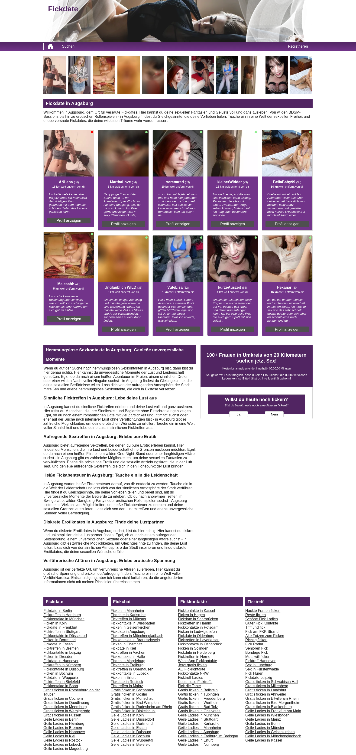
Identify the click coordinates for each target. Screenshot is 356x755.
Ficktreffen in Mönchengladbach (137, 636)
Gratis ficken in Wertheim (198, 703)
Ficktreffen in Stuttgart (61, 632)
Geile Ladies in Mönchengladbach (273, 736)
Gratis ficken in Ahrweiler (265, 694)
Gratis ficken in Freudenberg (201, 698)
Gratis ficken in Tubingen (198, 694)
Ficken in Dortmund (59, 640)
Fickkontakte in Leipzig (62, 652)
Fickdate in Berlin (57, 611)
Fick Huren (254, 673)
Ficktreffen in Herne (194, 657)
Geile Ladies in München (198, 715)
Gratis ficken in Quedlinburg (66, 703)
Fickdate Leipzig (258, 678)
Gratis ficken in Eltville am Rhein (271, 698)
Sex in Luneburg (258, 665)
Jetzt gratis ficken (192, 665)
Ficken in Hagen (191, 615)
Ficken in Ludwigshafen (197, 632)
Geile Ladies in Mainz (263, 719)
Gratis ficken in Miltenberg (266, 686)
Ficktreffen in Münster (128, 619)
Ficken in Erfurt (123, 678)
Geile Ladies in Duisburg (131, 732)
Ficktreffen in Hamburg (62, 615)
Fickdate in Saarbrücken (198, 619)
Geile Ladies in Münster (264, 728)
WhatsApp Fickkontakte (197, 661)
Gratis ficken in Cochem (63, 698)
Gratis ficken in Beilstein (198, 690)
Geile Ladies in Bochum (130, 736)
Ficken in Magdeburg (128, 661)
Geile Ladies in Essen (129, 728)
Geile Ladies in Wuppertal (132, 740)
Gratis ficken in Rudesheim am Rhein (141, 707)
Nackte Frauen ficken (262, 611)
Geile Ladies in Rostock (62, 740)
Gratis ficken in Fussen (62, 715)
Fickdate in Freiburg (127, 665)
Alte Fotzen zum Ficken (264, 636)
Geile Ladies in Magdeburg (65, 749)
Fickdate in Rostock (127, 682)
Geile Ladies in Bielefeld (131, 744)
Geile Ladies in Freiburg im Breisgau (208, 736)
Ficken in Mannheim (127, 611)
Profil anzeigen (69, 220)
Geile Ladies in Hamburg (63, 724)
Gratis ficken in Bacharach (132, 690)
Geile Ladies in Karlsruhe (199, 724)
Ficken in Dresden (58, 657)
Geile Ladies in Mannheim (199, 728)
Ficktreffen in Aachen (128, 652)
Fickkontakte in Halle (128, 657)
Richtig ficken (256, 640)
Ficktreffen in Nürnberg (62, 665)
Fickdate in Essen (58, 644)
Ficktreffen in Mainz (127, 686)
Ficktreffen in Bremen (61, 648)
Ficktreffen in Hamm (194, 623)
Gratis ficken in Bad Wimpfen (135, 703)
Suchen (68, 46)
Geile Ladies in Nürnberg (198, 744)
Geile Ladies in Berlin (60, 719)
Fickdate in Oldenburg (196, 636)
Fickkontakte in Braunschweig (135, 640)
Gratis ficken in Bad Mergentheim (272, 703)
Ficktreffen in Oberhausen (132, 669)
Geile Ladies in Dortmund (132, 724)
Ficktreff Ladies (190, 678)
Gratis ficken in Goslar (129, 694)
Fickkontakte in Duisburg (63, 669)
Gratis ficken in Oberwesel (199, 711)
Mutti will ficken (257, 657)
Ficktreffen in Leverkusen (198, 640)
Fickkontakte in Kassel (196, 611)
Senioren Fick (256, 648)
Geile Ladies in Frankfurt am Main (273, 711)
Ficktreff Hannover (260, 661)
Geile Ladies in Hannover (64, 732)
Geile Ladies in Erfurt (195, 740)
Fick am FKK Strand (261, 632)
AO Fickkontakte (191, 669)
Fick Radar (254, 644)
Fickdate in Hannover (60, 661)
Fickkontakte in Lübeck (130, 673)
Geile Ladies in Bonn (262, 724)
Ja (238, 414)
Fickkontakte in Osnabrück (200, 644)
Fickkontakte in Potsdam (198, 627)
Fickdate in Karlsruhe (128, 615)
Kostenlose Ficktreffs (195, 682)
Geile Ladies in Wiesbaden (267, 715)
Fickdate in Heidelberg (196, 652)
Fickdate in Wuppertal (61, 678)
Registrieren (298, 46)
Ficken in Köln (55, 623)
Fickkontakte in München (63, 619)
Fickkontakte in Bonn (60, 686)
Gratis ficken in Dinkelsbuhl (133, 711)
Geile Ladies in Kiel (59, 736)
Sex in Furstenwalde (262, 669)
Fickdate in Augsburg (128, 632)
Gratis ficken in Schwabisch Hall (271, 682)
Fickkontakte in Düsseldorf (65, 636)
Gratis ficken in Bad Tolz (198, 707)
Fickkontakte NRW (193, 673)
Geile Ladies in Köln (127, 715)
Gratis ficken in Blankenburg (268, 707)
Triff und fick (255, 627)
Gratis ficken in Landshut (265, 690)
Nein (274, 414)
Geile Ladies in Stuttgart (198, 719)
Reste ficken (255, 615)
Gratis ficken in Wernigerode (66, 711)
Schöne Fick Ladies (261, 619)
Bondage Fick (256, 652)
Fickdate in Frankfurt (60, 627)
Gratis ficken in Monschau (132, 698)
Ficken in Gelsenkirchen (130, 627)
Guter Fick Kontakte (261, 623)
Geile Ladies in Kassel (263, 740)
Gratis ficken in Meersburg (65, 707)
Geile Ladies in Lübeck (62, 744)
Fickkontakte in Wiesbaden (133, 623)
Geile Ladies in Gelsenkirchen (270, 732)
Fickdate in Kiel (123, 648)
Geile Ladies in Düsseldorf (132, 719)
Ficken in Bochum (58, 673)
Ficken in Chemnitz (126, 644)
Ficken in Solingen (193, 648)
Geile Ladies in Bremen (62, 728)
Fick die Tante (189, 686)
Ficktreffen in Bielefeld (61, 682)
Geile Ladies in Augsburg (198, 732)
